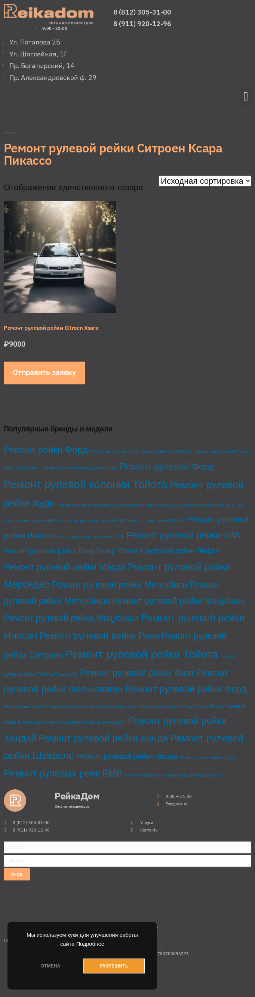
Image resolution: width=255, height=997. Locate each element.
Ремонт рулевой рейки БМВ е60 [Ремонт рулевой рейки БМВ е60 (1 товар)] (94, 520)
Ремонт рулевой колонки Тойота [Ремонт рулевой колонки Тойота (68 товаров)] (86, 484)
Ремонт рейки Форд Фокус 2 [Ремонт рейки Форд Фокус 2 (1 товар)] (166, 451)
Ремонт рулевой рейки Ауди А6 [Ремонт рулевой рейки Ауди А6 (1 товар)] (147, 505)
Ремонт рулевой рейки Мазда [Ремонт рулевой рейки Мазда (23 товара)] (64, 567)
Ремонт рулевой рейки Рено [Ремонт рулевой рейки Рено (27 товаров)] (99, 636)
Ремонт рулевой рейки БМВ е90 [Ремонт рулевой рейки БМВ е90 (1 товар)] (155, 520)
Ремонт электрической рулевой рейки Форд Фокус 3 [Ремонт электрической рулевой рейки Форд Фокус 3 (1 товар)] (173, 775)
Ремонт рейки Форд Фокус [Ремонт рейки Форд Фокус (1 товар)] (114, 451)
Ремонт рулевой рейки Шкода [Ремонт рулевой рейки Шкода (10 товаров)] (126, 756)
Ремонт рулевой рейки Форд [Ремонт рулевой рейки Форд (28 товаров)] (186, 689)
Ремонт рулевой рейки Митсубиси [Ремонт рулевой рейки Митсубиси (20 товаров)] (119, 584)
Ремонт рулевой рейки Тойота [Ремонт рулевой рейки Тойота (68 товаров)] (141, 654)
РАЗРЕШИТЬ (113, 966)
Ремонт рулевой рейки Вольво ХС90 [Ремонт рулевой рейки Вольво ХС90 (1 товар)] (91, 537)
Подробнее (90, 944)
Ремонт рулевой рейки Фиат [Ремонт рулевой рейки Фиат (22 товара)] (137, 673)
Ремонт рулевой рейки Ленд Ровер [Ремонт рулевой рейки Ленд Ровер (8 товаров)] (60, 551)
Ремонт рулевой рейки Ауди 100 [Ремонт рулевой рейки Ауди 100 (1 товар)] (87, 505)
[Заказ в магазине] (205, 181)
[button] (245, 96)
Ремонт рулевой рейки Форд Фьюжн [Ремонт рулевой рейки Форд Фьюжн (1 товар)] (174, 706)
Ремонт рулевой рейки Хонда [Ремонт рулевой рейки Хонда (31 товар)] (103, 738)
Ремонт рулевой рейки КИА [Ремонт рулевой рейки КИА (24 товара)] (183, 535)
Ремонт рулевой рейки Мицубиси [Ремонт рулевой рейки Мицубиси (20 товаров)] (179, 601)
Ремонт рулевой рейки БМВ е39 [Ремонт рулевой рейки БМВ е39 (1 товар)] (33, 520)
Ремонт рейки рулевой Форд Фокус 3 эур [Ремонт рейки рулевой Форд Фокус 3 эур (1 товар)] (79, 468)
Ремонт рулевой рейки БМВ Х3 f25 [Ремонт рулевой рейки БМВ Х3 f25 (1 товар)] (211, 505)
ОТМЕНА (50, 966)
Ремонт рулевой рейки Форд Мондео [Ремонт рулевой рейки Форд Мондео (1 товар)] (38, 706)
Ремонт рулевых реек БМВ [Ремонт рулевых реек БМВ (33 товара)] (63, 773)
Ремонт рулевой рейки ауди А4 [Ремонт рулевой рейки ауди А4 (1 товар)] (208, 757)
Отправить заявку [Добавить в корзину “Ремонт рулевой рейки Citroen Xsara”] (44, 372)
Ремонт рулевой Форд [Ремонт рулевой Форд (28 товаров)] (167, 466)
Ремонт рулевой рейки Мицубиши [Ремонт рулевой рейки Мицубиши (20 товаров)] (71, 618)
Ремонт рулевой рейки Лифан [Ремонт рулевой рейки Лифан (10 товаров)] (169, 551)
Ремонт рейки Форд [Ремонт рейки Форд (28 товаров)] (46, 450)
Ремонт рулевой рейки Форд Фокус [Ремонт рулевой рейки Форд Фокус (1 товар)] (106, 706)
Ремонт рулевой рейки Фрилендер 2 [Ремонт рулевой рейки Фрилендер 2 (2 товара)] (85, 722)
